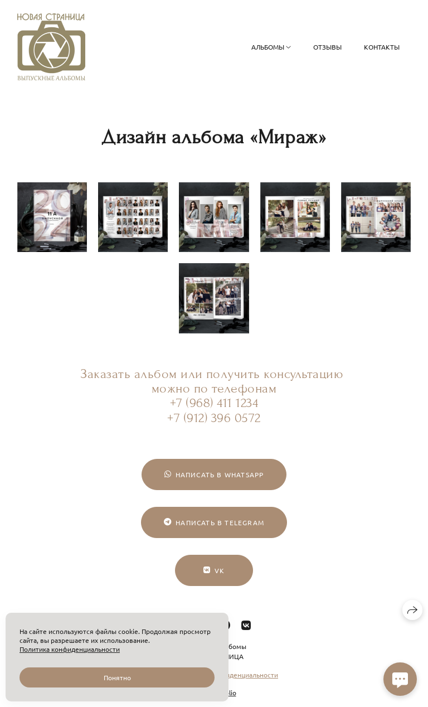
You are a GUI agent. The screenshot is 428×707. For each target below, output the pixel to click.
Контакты (382, 46)
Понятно (117, 677)
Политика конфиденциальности (70, 649)
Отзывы (327, 46)
